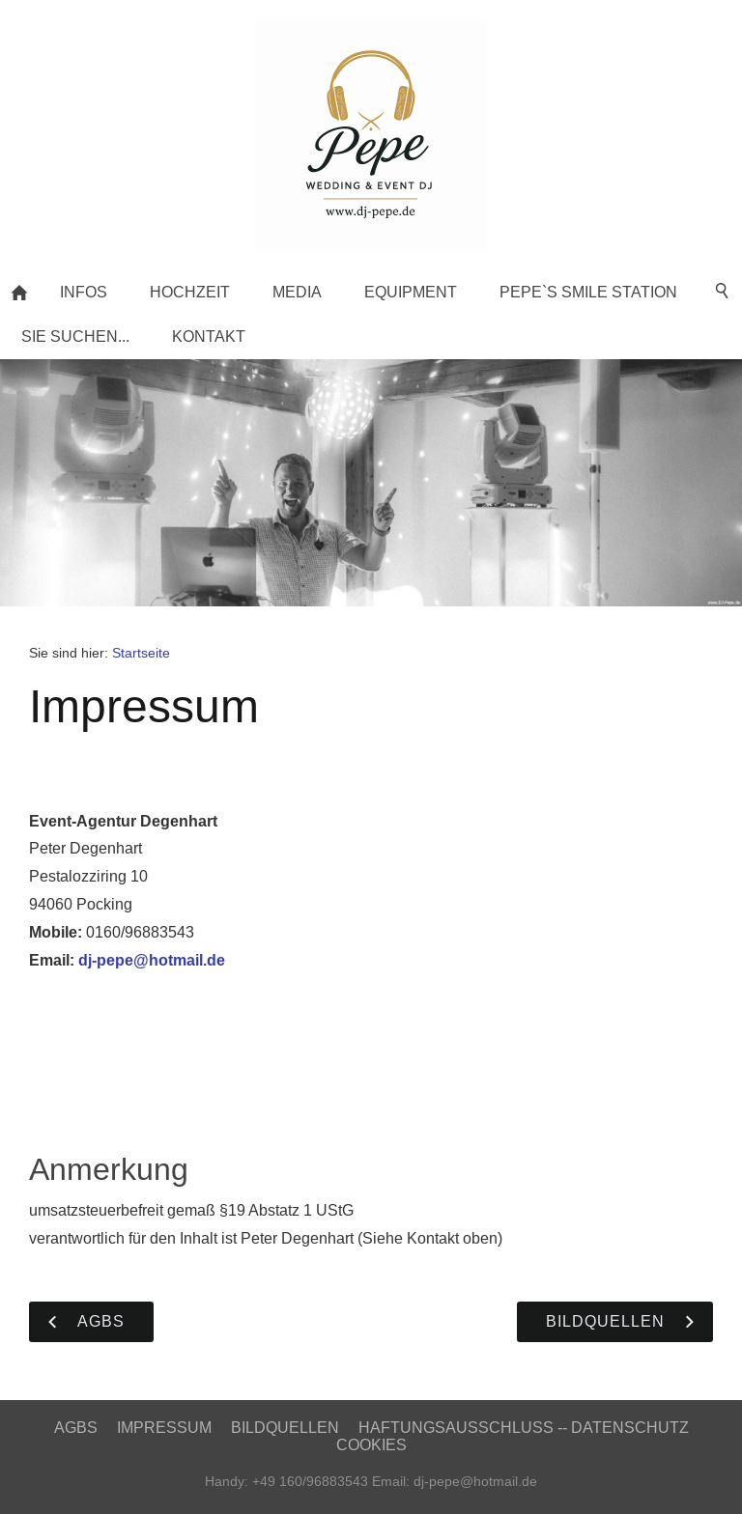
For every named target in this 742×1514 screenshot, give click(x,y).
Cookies (371, 1445)
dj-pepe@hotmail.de (151, 960)
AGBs (76, 1427)
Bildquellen (285, 1427)
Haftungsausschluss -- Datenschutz (523, 1427)
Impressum (164, 1427)
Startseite (141, 652)
